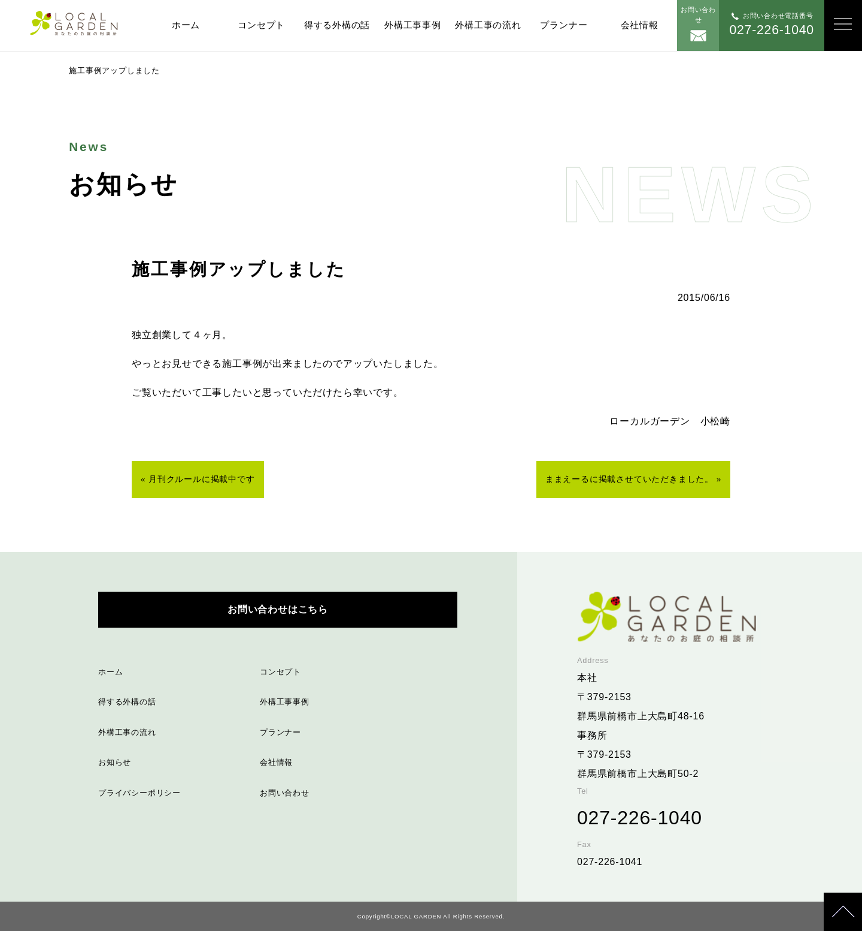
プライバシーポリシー (139, 792)
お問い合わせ (284, 792)
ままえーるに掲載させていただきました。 (629, 479)
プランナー (563, 25)
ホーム (186, 25)
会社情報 (639, 25)
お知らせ (114, 762)
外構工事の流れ (488, 25)
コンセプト (261, 25)
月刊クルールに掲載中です (201, 479)
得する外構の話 (337, 25)
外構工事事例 (412, 25)
